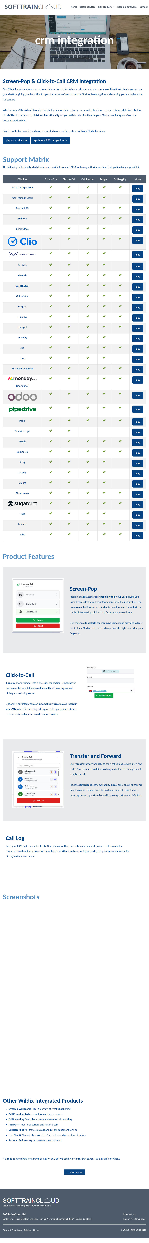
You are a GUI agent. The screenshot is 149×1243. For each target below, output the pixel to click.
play (137, 188)
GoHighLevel (22, 285)
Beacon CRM (22, 208)
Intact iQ (22, 337)
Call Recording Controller (22, 1124)
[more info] (22, 385)
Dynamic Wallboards (20, 1114)
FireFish (22, 275)
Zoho (22, 534)
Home (36, 1235)
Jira (22, 347)
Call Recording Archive (21, 1119)
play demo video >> (16, 140)
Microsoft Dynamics (22, 368)
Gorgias (22, 306)
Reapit (22, 441)
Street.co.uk (22, 493)
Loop (22, 358)
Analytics (14, 1129)
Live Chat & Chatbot (19, 1140)
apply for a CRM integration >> (50, 140)
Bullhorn (22, 218)
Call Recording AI (18, 1135)
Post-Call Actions (18, 1145)
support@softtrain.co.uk (134, 1224)
